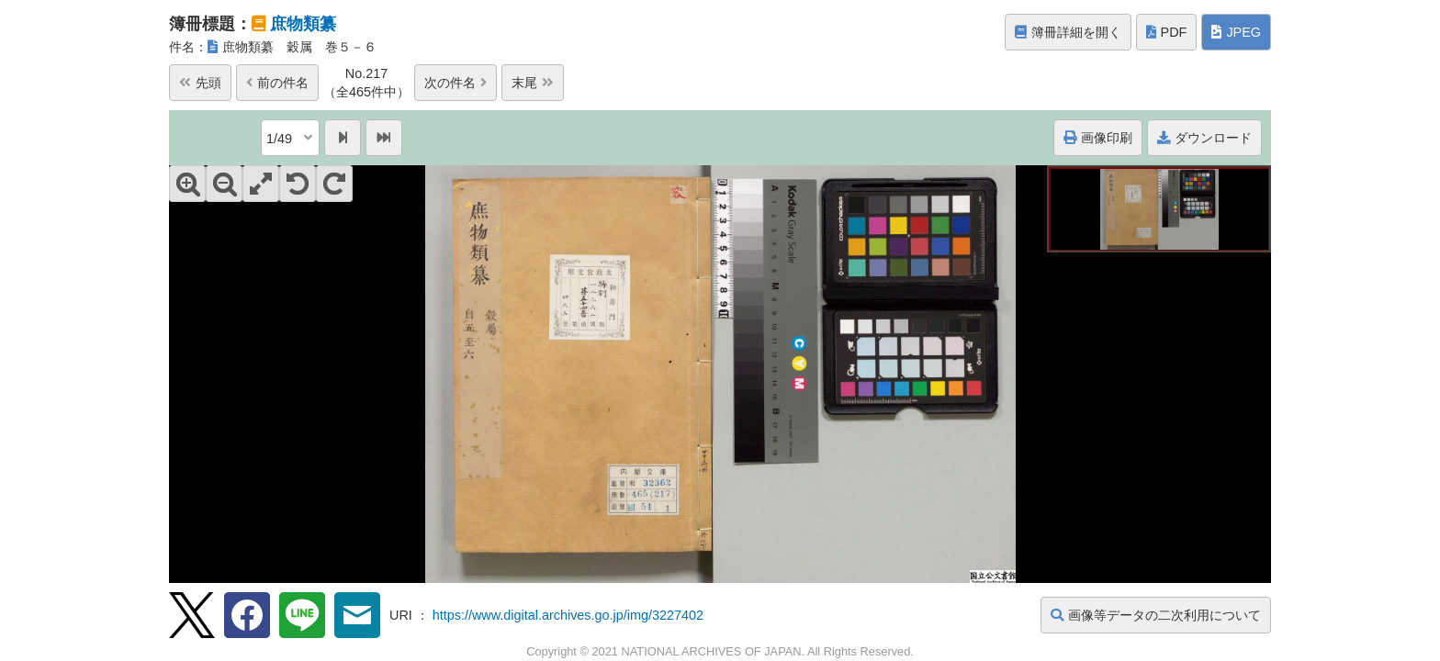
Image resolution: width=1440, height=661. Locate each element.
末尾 (533, 82)
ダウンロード (1204, 137)
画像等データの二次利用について (1156, 615)
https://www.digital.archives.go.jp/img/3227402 (568, 615)
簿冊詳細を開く (1068, 32)
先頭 (200, 82)
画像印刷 (1097, 137)
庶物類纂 (303, 24)
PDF (1166, 32)
